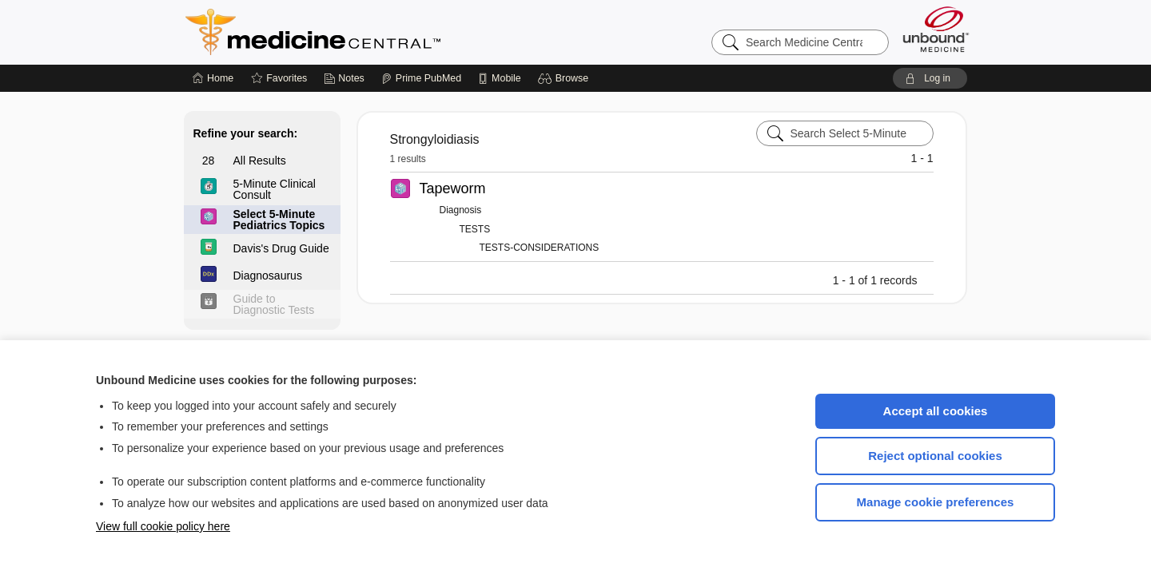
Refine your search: (245, 133)
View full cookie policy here (163, 526)
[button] (565, 78)
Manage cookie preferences (935, 502)
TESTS (475, 229)
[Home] (213, 78)
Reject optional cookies (935, 455)
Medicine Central (383, 32)
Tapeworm (453, 188)
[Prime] (421, 78)
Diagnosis (461, 210)
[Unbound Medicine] (936, 29)
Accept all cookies (935, 411)
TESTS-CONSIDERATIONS (539, 247)
